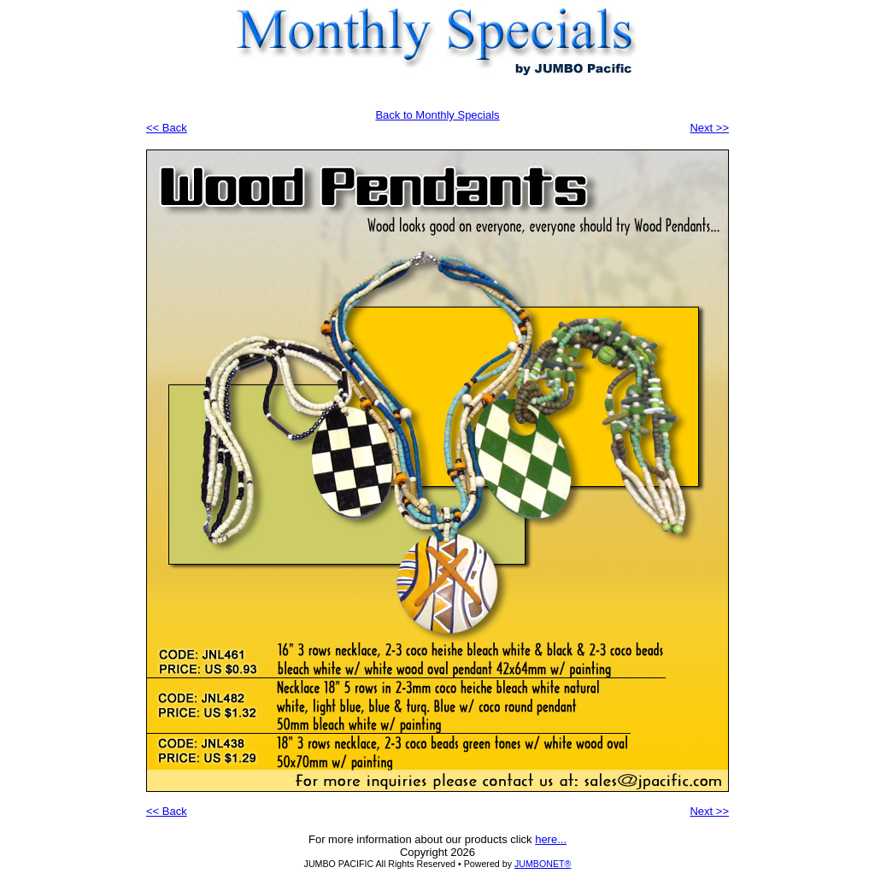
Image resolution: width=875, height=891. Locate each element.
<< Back (166, 127)
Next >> (709, 127)
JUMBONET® (542, 864)
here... (551, 839)
